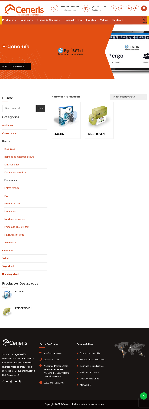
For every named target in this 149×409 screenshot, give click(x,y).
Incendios (7, 250)
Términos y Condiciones (92, 366)
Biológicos (9, 149)
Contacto (117, 20)
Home (5, 66)
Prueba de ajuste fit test (16, 227)
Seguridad (8, 266)
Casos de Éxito (73, 20)
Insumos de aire (12, 203)
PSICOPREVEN (23, 308)
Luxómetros (10, 211)
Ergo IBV (20, 291)
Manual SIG (85, 385)
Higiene (6, 141)
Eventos (91, 20)
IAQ (6, 196)
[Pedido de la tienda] (128, 97)
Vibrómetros (10, 242)
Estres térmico (11, 188)
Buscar (41, 108)
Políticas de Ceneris (89, 372)
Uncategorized (10, 274)
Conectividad (9, 133)
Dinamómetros (11, 164)
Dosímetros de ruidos (15, 172)
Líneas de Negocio (47, 20)
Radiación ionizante (14, 235)
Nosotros (26, 20)
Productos (8, 20)
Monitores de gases (14, 219)
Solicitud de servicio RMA (92, 359)
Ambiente (7, 125)
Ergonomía (18, 66)
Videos (104, 20)
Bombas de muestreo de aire (19, 157)
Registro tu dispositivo (90, 353)
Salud (5, 258)
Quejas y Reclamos (89, 378)
